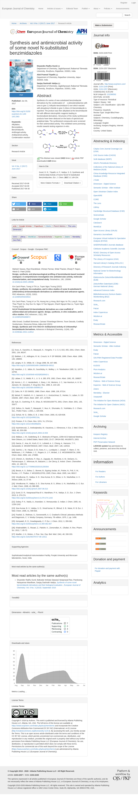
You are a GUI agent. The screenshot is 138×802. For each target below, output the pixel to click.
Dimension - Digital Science (105, 184)
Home (40, 9)
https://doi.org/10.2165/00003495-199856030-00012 (33, 365)
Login (133, 3)
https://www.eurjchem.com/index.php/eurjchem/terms (33, 726)
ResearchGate (99, 324)
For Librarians (101, 482)
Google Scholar (25, 226)
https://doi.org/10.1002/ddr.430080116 (27, 387)
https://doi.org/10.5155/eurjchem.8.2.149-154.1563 (21, 114)
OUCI (15, 237)
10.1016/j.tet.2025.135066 (23, 282)
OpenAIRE (98, 195)
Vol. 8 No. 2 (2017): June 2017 (42, 23)
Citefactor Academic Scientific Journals (109, 249)
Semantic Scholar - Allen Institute (107, 188)
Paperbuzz (38, 226)
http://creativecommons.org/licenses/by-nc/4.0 (31, 731)
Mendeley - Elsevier (102, 393)
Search (127, 15)
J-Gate (96, 180)
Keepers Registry (100, 434)
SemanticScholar (45, 237)
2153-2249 (103, 87)
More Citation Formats (50, 183)
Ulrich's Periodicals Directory (105, 163)
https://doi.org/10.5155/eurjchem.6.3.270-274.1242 (32, 498)
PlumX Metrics (59, 226)
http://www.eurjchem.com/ (115, 84)
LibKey (23, 237)
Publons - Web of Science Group (107, 381)
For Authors (100, 477)
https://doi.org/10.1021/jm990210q (26, 417)
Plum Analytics (99, 369)
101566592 (111, 94)
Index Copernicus (101, 312)
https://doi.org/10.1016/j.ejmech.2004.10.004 (30, 433)
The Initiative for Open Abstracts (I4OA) (109, 401)
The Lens (72, 226)
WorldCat (32, 237)
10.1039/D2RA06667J (21, 317)
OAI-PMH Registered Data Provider (108, 358)
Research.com (99, 301)
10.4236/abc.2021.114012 (23, 332)
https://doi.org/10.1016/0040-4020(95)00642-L (30, 374)
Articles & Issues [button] (54, 9)
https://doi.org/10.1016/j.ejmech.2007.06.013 (30, 489)
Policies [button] (108, 9)
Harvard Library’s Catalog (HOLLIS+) (109, 263)
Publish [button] (86, 9)
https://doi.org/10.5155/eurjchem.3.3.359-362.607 (32, 524)
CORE (96, 199)
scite (15, 226)
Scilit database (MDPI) (103, 159)
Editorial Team (72, 9)
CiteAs (48, 226)
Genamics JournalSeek (103, 234)
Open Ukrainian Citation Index (106, 192)
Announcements (122, 9)
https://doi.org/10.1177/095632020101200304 (30, 467)
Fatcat (96, 308)
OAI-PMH (17, 240)
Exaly (96, 320)
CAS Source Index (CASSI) (105, 155)
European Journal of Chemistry (18, 8)
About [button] (97, 9)
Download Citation (72, 183)
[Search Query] (109, 15)
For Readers (100, 471)
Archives (23, 23)
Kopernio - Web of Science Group (107, 385)
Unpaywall (98, 397)
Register (124, 3)
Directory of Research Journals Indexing (110, 267)
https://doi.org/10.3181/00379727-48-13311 (29, 537)
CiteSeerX (98, 223)
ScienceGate (99, 215)
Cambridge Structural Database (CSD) (109, 211)
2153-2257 (103, 89)
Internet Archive (100, 438)
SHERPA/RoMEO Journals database (108, 245)
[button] (19, 204)
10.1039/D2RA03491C (21, 297)
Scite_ (96, 305)
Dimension (17, 229)
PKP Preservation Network (104, 442)
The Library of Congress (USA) (106, 259)
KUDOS (97, 366)
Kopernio (58, 237)
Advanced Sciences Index (104, 290)
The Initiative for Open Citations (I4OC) (109, 404)
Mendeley (76, 237)
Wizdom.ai (98, 316)
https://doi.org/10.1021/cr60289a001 (26, 424)
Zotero (67, 237)
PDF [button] (21, 95)
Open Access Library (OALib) (105, 231)
